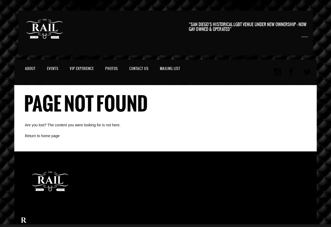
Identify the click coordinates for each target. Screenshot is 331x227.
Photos (111, 68)
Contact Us (139, 68)
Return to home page (42, 136)
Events (52, 68)
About (30, 68)
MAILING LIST (170, 68)
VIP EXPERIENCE (82, 68)
